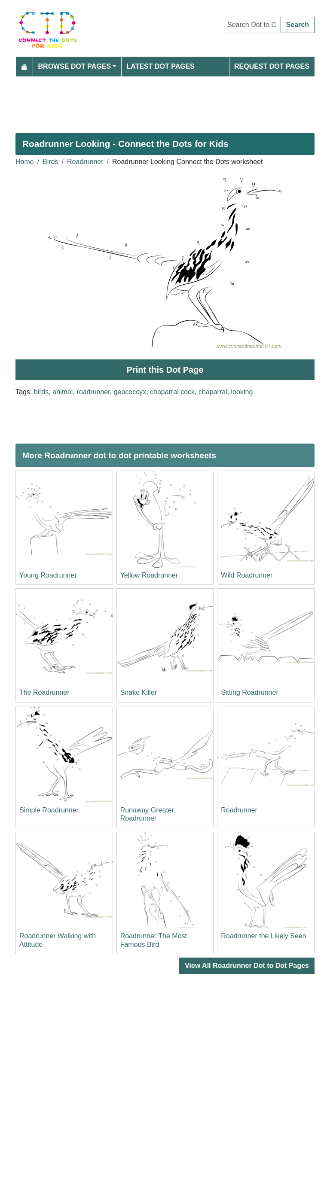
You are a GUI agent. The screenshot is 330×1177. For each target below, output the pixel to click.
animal (62, 391)
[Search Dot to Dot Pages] (251, 25)
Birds (50, 161)
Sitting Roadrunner (249, 692)
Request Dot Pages (271, 66)
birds (41, 391)
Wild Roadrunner (246, 575)
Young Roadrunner (48, 575)
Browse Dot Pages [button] (74, 66)
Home (24, 161)
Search (297, 24)
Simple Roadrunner (49, 810)
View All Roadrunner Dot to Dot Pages (247, 965)
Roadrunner (85, 161)
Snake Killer (138, 692)
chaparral (213, 391)
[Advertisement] (165, 101)
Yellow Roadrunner (149, 575)
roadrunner (93, 391)
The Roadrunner (44, 692)
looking (242, 391)
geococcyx (130, 391)
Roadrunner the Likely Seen (263, 936)
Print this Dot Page (165, 369)
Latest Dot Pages (161, 66)
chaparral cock (172, 391)
